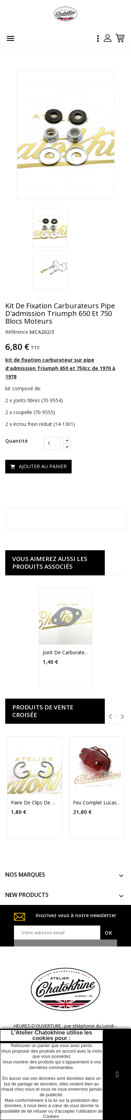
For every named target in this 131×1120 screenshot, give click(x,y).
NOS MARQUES (25, 874)
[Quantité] (52, 443)
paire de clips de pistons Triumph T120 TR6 (34, 803)
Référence (16, 332)
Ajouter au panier (38, 466)
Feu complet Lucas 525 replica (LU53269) (97, 803)
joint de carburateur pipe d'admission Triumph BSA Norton (66, 652)
